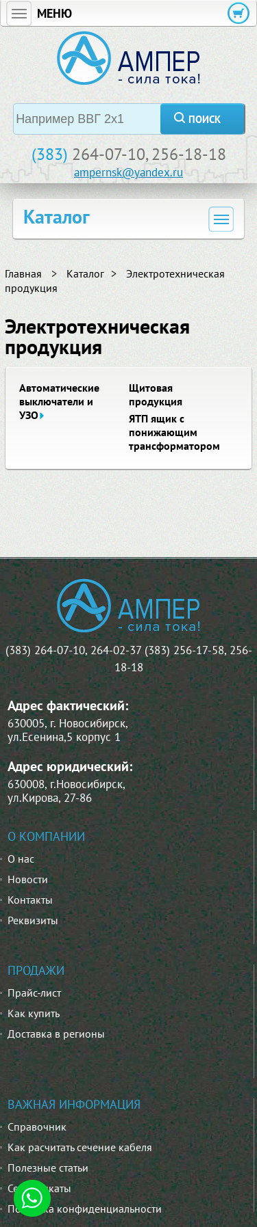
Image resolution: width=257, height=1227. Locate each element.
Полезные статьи (48, 1167)
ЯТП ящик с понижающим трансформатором (174, 432)
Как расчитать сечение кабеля (80, 1147)
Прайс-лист (34, 992)
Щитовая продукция (155, 394)
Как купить (34, 1013)
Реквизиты (33, 920)
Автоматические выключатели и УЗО (59, 401)
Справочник (37, 1126)
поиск (204, 119)
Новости (28, 879)
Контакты (30, 899)
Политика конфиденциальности (85, 1208)
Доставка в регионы (56, 1033)
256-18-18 (188, 154)
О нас (21, 858)
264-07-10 (108, 154)
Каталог (85, 273)
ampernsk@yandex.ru (128, 172)
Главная (23, 273)
